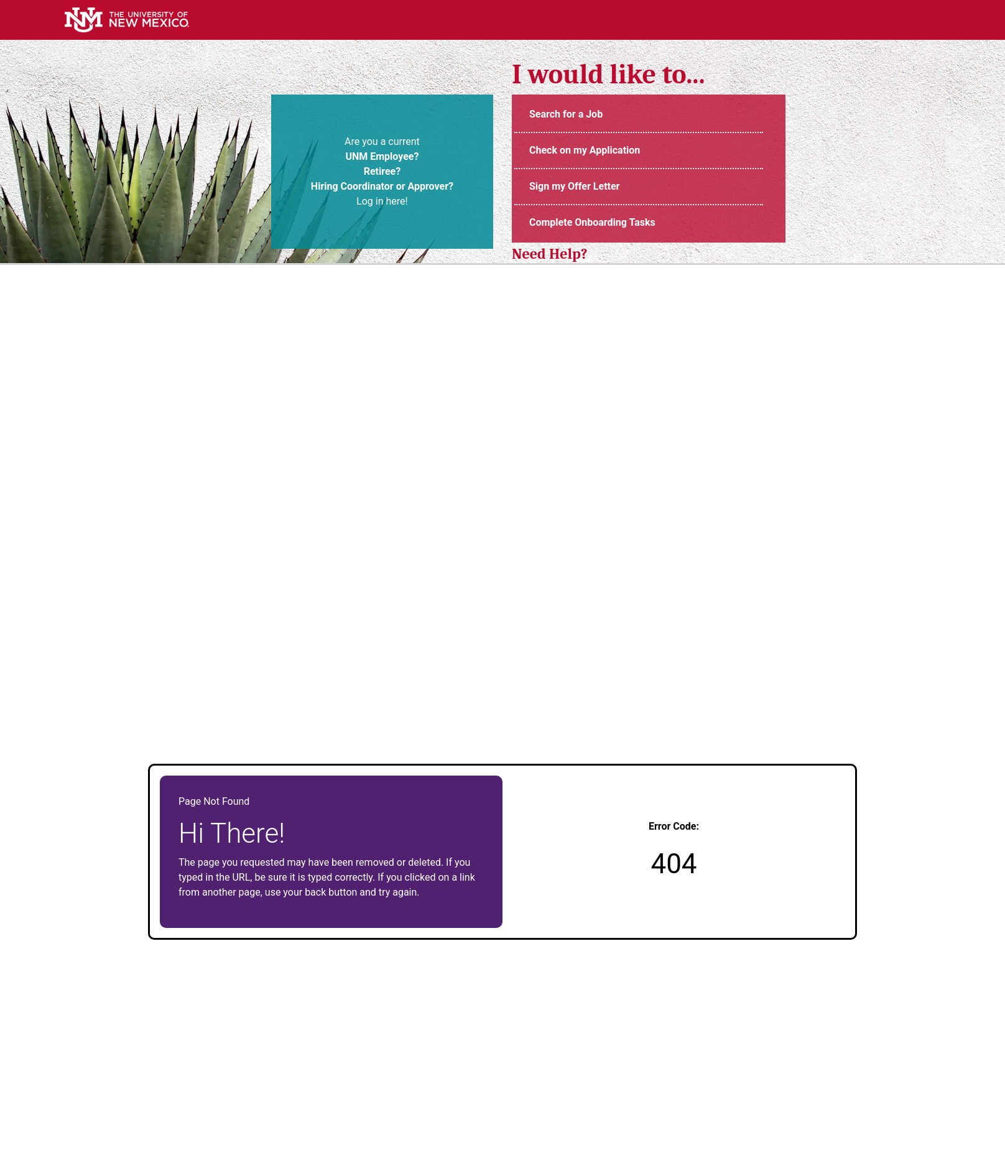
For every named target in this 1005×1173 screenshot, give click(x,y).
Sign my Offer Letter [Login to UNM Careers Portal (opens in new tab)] (574, 186)
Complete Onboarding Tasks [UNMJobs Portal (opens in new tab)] (592, 222)
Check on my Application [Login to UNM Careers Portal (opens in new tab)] (584, 150)
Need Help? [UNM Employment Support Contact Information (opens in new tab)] (550, 253)
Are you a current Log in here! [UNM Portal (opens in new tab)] (382, 171)
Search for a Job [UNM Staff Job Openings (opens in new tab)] (566, 114)
